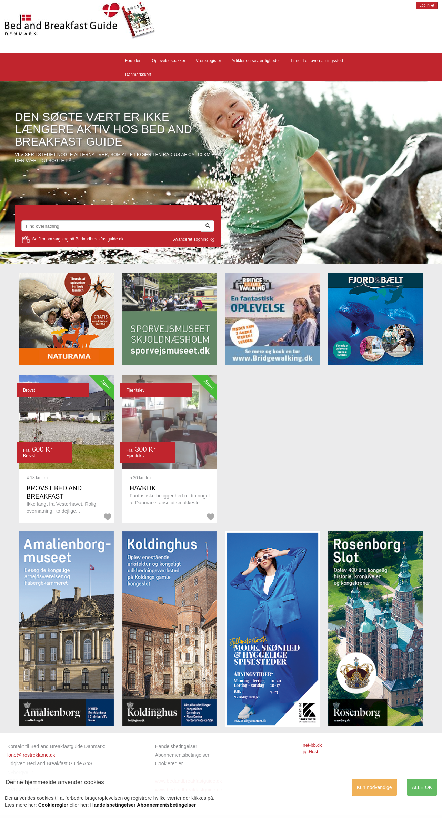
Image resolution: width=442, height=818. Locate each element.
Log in (427, 5)
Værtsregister (208, 60)
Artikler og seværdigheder (256, 60)
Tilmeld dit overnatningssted (316, 60)
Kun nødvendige (374, 787)
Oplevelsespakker (168, 60)
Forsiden (133, 60)
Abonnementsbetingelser (182, 755)
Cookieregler (169, 763)
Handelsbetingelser (176, 746)
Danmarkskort (138, 74)
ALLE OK (422, 787)
